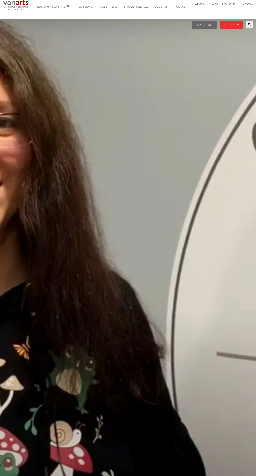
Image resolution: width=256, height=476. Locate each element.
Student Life (108, 6)
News (201, 4)
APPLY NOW (232, 24)
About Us (161, 6)
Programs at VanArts (50, 6)
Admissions (84, 6)
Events (214, 4)
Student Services (136, 6)
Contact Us (247, 4)
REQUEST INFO (205, 24)
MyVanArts (229, 4)
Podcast (181, 6)
